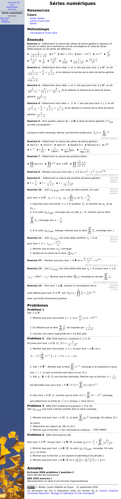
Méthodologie (12, 7)
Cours (12, 5)
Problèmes (5, 22)
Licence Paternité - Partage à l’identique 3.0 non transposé (72, 492)
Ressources (4, 18)
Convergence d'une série (43, 33)
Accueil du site (14, 3)
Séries (33, 23)
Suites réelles (37, 18)
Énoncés (4, 20)
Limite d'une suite (39, 21)
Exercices (12, 9)
